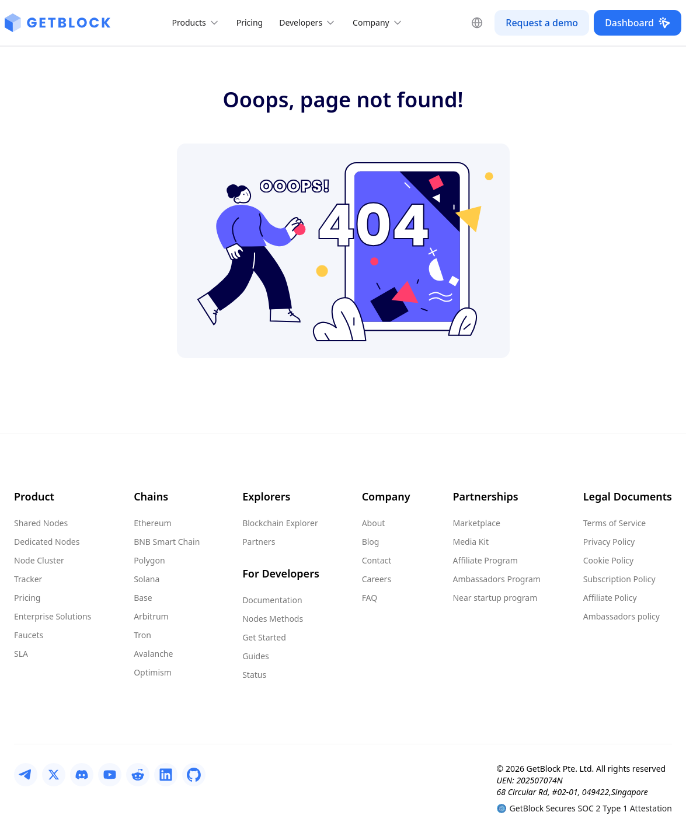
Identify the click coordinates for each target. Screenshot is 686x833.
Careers (376, 578)
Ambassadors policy (621, 616)
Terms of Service (614, 522)
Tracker (28, 578)
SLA (21, 653)
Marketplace (476, 522)
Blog (370, 541)
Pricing (249, 22)
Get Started (264, 637)
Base (143, 597)
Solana (146, 578)
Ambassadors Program (496, 578)
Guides (255, 656)
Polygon (149, 560)
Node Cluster (39, 560)
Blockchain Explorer (280, 522)
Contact (377, 560)
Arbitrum (151, 616)
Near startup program (494, 597)
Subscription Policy (619, 578)
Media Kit (470, 541)
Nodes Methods (272, 618)
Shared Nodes (41, 522)
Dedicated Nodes (46, 541)
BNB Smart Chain (167, 541)
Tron (142, 634)
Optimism (153, 672)
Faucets (28, 634)
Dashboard (637, 22)
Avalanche (153, 653)
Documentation (272, 600)
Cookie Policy (608, 560)
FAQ (370, 597)
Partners (258, 541)
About (373, 522)
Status (254, 674)
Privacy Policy (609, 541)
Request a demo (542, 22)
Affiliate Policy (610, 597)
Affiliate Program (484, 560)
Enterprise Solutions (52, 616)
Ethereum (153, 522)
